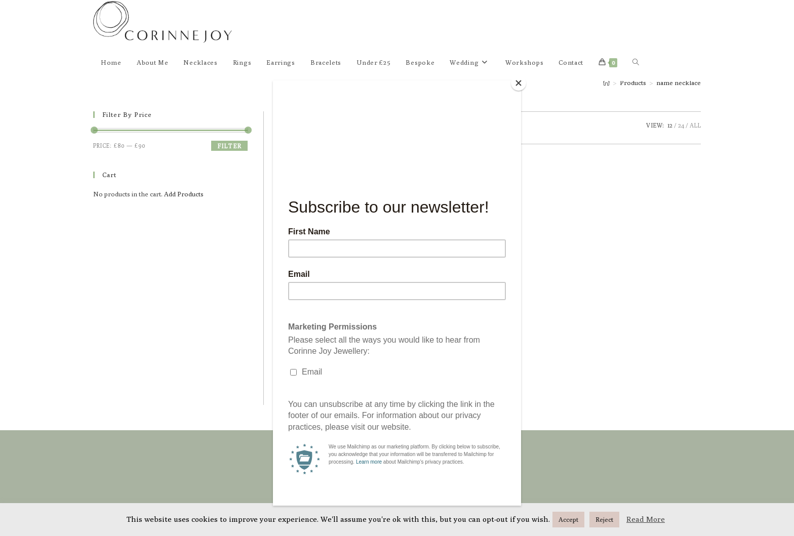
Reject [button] (604, 519)
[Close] (518, 83)
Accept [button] (568, 519)
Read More (645, 519)
